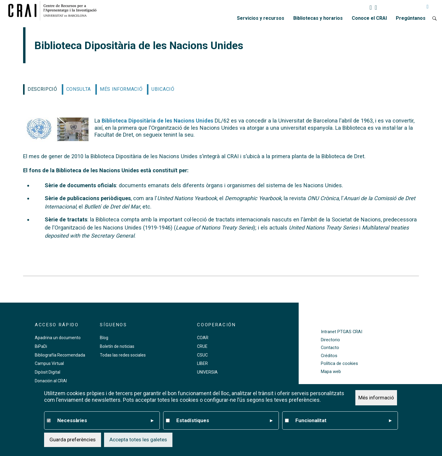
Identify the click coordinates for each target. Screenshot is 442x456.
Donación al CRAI (51, 380)
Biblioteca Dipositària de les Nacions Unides (156, 120)
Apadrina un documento (58, 337)
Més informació (376, 398)
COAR (202, 337)
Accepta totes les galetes (138, 440)
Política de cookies (339, 363)
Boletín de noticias (117, 346)
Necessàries (105, 420)
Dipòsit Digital (47, 372)
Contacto (330, 347)
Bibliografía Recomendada (60, 355)
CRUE (202, 346)
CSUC (202, 355)
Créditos (329, 355)
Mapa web (331, 371)
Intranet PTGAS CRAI (341, 331)
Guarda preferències (72, 440)
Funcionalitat (343, 420)
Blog (104, 337)
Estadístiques (224, 420)
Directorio (330, 339)
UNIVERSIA (207, 372)
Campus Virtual (49, 363)
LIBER (202, 363)
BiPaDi (41, 346)
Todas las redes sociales (123, 355)
